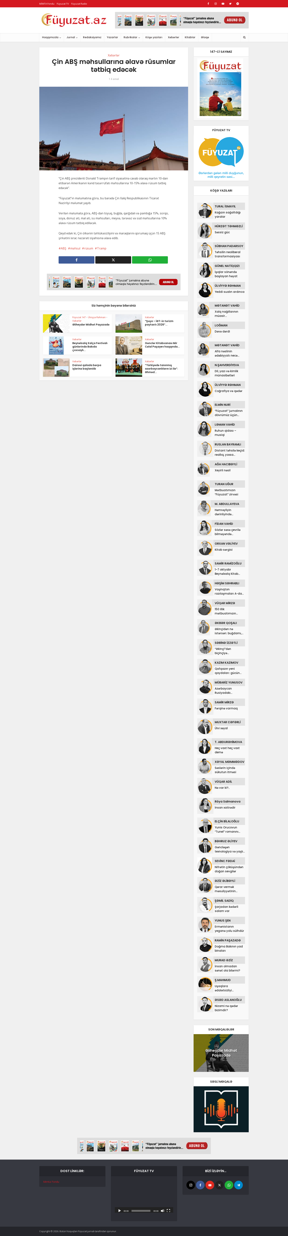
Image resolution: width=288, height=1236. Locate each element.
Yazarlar (112, 37)
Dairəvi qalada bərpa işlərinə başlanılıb (86, 366)
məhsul (75, 248)
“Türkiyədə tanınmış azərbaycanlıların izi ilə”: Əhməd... (161, 368)
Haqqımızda (50, 37)
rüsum (88, 248)
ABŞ (63, 248)
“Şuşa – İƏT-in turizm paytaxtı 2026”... (159, 322)
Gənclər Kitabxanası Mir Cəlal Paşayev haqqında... (162, 344)
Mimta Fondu (51, 1181)
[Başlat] (119, 1210)
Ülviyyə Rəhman (97, 317)
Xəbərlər (173, 37)
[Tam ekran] (168, 1210)
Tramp (101, 248)
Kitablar (190, 37)
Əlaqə (205, 37)
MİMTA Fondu (46, 3)
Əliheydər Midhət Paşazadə (90, 324)
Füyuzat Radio (79, 3)
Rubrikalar (130, 37)
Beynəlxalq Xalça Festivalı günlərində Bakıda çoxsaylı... (89, 346)
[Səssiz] (162, 1210)
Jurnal (70, 37)
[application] (144, 1196)
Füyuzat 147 (79, 317)
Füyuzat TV (63, 3)
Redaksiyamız (92, 37)
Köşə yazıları (153, 37)
